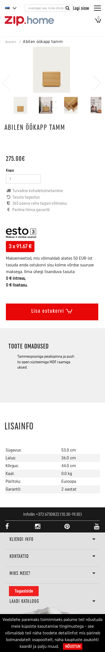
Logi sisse (81, 8)
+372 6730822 (47, 514)
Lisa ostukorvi (52, 310)
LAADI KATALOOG (53, 601)
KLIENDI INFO (53, 539)
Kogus (10, 170)
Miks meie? (53, 573)
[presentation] (6, 80)
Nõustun (72, 646)
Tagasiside (24, 591)
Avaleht (10, 42)
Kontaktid (53, 556)
